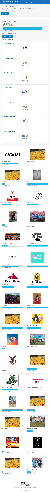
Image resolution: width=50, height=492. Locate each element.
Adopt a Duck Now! (7, 36)
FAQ (26, 2)
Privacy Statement (21, 488)
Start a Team (5, 13)
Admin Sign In (46, 2)
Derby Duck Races (22, 487)
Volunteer (31, 2)
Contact (40, 2)
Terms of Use (29, 488)
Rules (35, 2)
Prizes (23, 2)
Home (9, 2)
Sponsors (18, 2)
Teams (13, 2)
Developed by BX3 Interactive (25, 490)
